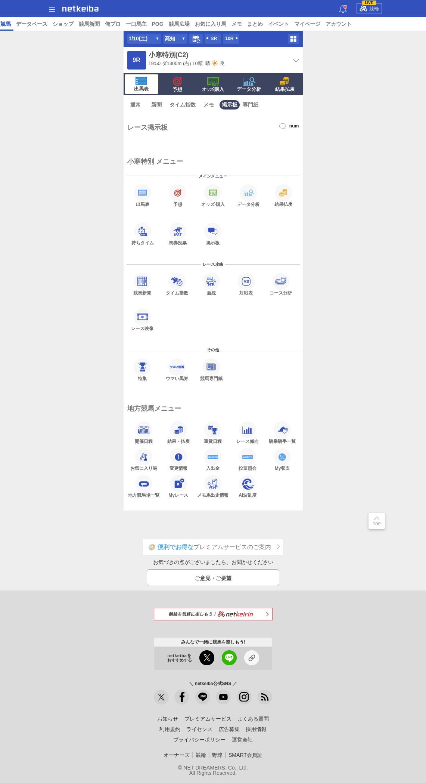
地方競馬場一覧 (143, 486)
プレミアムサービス (207, 719)
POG (407, 24)
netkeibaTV (220, 24)
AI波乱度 (247, 486)
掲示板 (229, 105)
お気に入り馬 (143, 459)
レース (57, 24)
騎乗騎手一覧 (282, 432)
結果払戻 (285, 84)
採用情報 (256, 729)
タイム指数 (183, 105)
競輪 (369, 7)
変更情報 (178, 459)
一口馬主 (385, 24)
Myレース (178, 486)
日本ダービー (97, 24)
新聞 (156, 105)
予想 (135, 24)
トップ (10, 24)
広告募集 (229, 729)
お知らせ (167, 719)
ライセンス (199, 729)
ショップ (312, 24)
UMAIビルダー (163, 24)
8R (214, 38)
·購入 (213, 84)
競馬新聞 (338, 24)
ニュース (34, 24)
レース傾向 (247, 432)
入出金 (212, 459)
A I (74, 24)
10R (229, 38)
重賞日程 (213, 432)
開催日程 (144, 432)
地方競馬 (249, 24)
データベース (281, 24)
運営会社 (242, 740)
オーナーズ (177, 755)
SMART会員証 (245, 755)
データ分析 (249, 84)
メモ (208, 105)
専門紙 (250, 105)
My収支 (282, 459)
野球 (217, 755)
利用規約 (169, 729)
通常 (135, 105)
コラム (193, 24)
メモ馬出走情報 (212, 486)
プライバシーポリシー (199, 740)
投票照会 (247, 459)
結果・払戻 (178, 432)
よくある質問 (253, 719)
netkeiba (80, 8)
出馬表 (141, 84)
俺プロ (362, 24)
